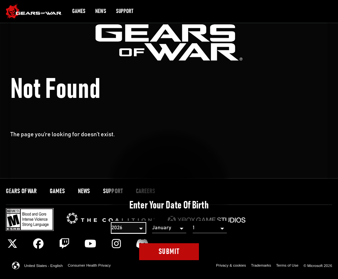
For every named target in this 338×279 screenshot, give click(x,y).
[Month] (169, 228)
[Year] (128, 228)
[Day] (210, 228)
